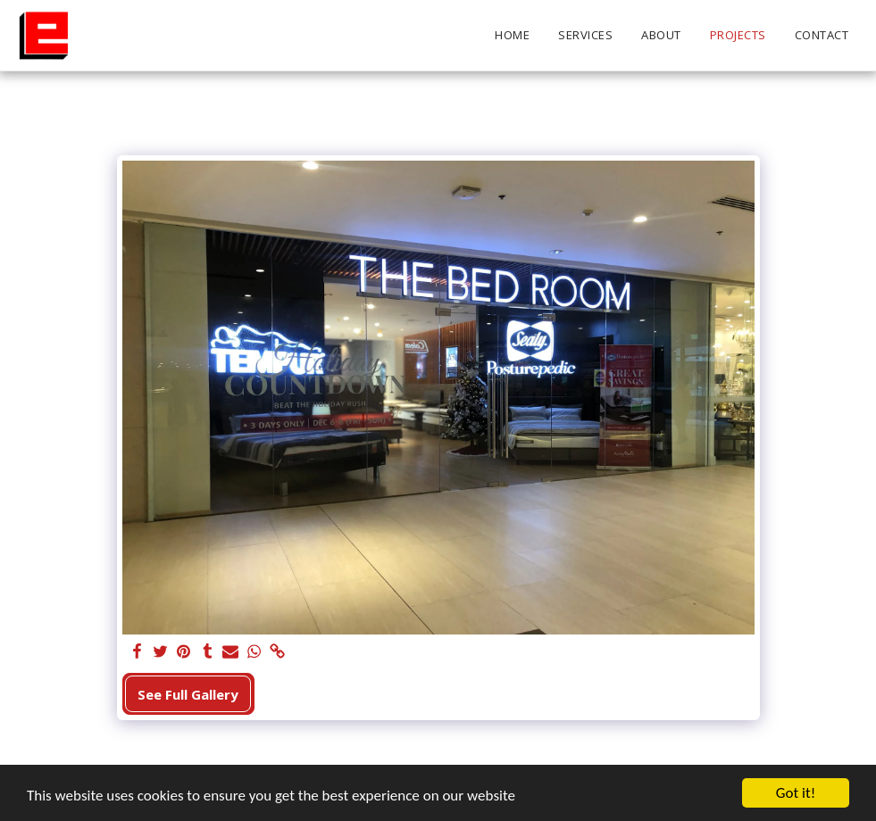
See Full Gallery (188, 694)
